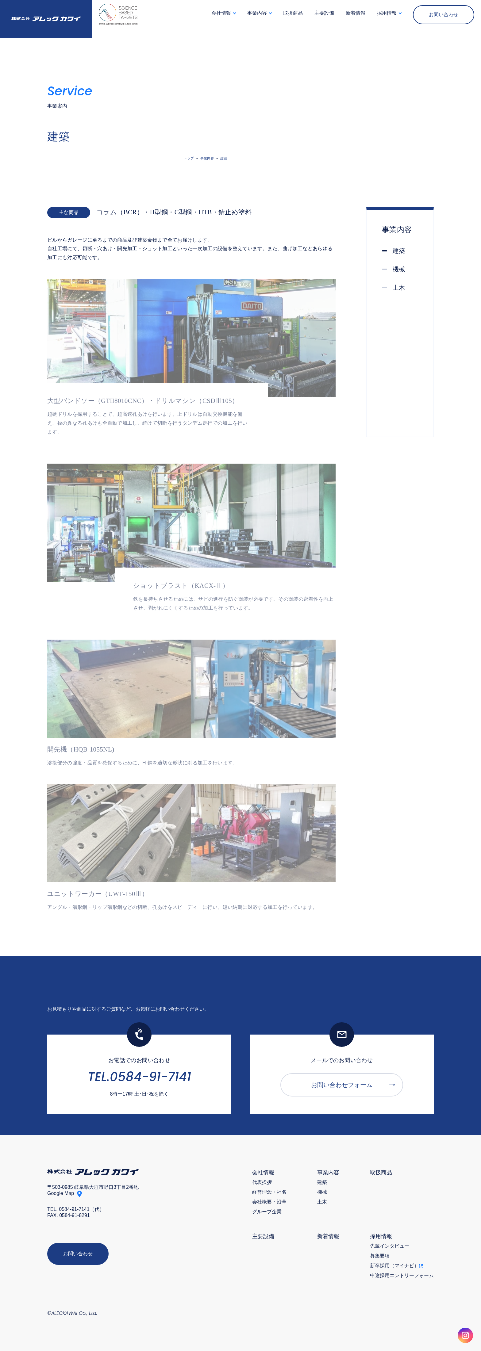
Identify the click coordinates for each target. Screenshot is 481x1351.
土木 (322, 1202)
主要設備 (324, 13)
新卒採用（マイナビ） (396, 1266)
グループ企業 (267, 1212)
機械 (322, 1192)
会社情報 (263, 1173)
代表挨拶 (262, 1182)
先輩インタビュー (389, 1246)
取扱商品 (293, 13)
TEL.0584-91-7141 (139, 1077)
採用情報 (381, 1237)
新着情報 (355, 13)
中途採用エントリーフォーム (402, 1275)
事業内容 (328, 1173)
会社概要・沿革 (269, 1202)
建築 (322, 1182)
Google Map (60, 1193)
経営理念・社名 (269, 1192)
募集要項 (380, 1256)
